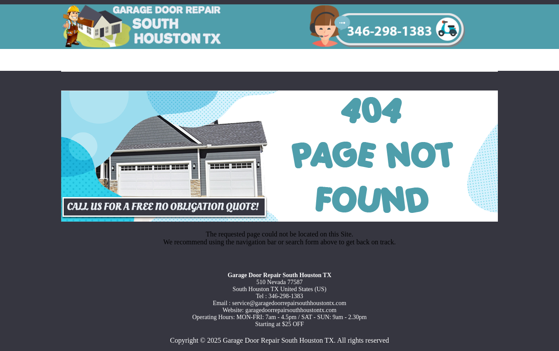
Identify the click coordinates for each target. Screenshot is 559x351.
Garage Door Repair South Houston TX (278, 340)
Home (84, 60)
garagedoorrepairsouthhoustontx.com (291, 310)
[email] (289, 303)
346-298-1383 (286, 296)
